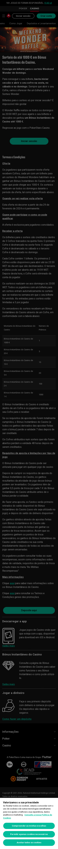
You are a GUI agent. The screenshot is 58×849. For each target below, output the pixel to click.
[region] (29, 823)
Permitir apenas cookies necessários (29, 834)
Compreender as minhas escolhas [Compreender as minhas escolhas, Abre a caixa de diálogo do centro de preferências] (29, 826)
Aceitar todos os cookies (29, 842)
